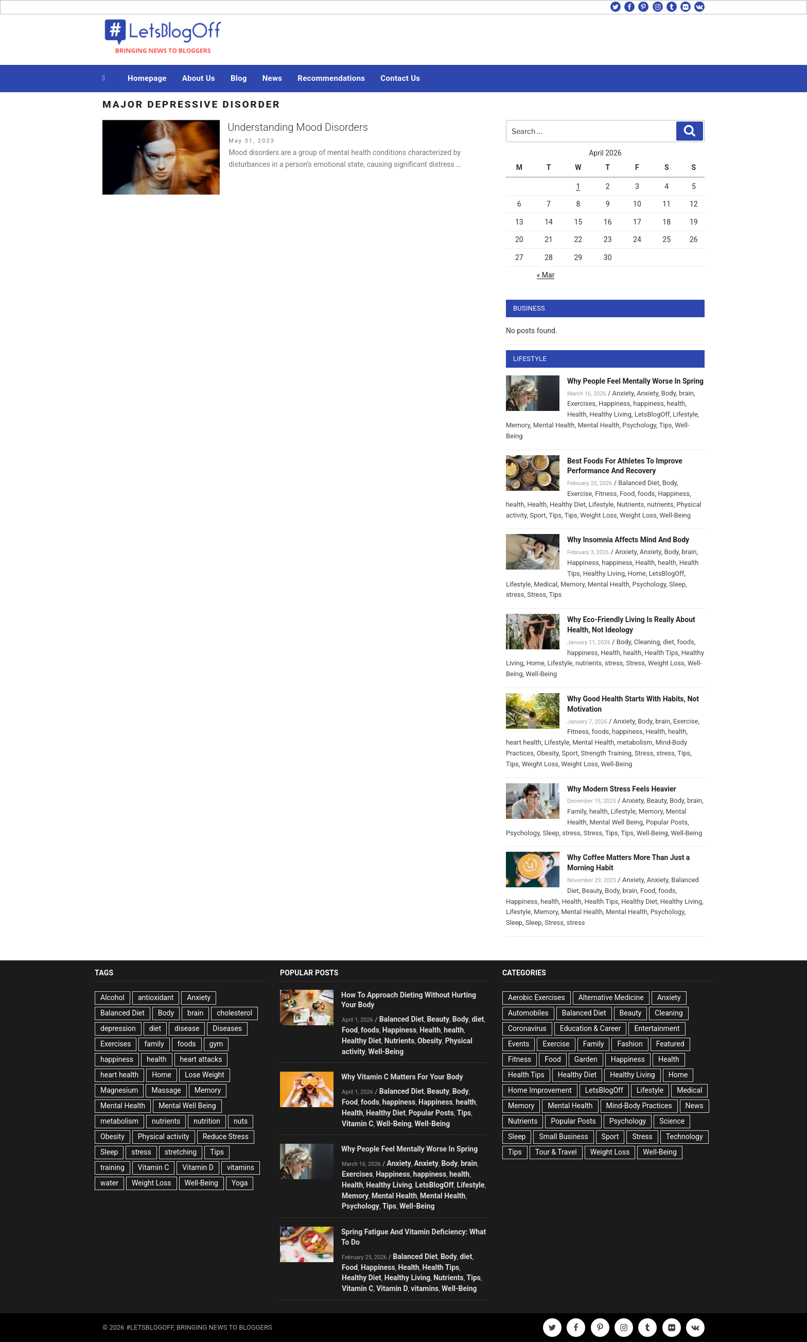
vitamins (240, 1167)
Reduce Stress (226, 1136)
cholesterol (234, 1013)
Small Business (563, 1136)
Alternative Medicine (611, 997)
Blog (239, 78)
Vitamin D (198, 1167)
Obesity (548, 753)
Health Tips (661, 653)
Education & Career (590, 1028)
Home (637, 573)
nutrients (660, 504)
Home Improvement (540, 1090)
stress (515, 594)
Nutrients (630, 504)
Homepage (147, 78)
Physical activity (163, 1136)
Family (576, 811)
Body (668, 393)
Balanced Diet (638, 483)
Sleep (677, 584)
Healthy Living (610, 414)
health (676, 403)
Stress (536, 594)
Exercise (579, 493)
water (109, 1183)
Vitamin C (153, 1167)
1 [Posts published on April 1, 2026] (578, 186)
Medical (545, 584)
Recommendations (331, 78)
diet (668, 642)
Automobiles (528, 1013)
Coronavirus (527, 1028)
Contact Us (400, 78)
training (112, 1167)
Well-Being (675, 515)
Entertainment (656, 1028)
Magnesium (119, 1090)
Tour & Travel (556, 1152)
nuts (241, 1121)
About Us (198, 78)
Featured (670, 1044)
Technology (684, 1136)
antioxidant (155, 997)
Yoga (240, 1183)
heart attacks (201, 1059)
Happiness (614, 403)
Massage (166, 1090)
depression (118, 1028)
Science (672, 1121)
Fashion (629, 1044)
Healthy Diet (568, 504)
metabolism (635, 742)
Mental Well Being (616, 822)
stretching (181, 1152)
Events (518, 1044)
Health (577, 414)
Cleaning (647, 642)
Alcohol (112, 997)
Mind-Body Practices (639, 1106)
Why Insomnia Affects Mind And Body (628, 540)
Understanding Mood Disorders (297, 127)
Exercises (581, 403)
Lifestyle (685, 414)
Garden (586, 1059)
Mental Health (554, 425)
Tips (665, 425)
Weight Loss (598, 515)
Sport (538, 515)
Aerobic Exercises (536, 997)
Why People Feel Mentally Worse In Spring (635, 381)
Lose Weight (204, 1075)
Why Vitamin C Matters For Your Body (402, 1077)
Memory (518, 425)
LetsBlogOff (652, 414)
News (272, 78)
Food (627, 493)
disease (186, 1028)
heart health (523, 742)
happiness (648, 403)
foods (646, 493)
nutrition (207, 1121)
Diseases (227, 1028)
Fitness (606, 493)
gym (216, 1044)
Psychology (639, 425)
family (154, 1044)
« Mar (546, 275)
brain (686, 393)
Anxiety (623, 393)
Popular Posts (667, 822)
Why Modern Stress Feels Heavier (621, 789)
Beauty (656, 800)
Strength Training (606, 753)
